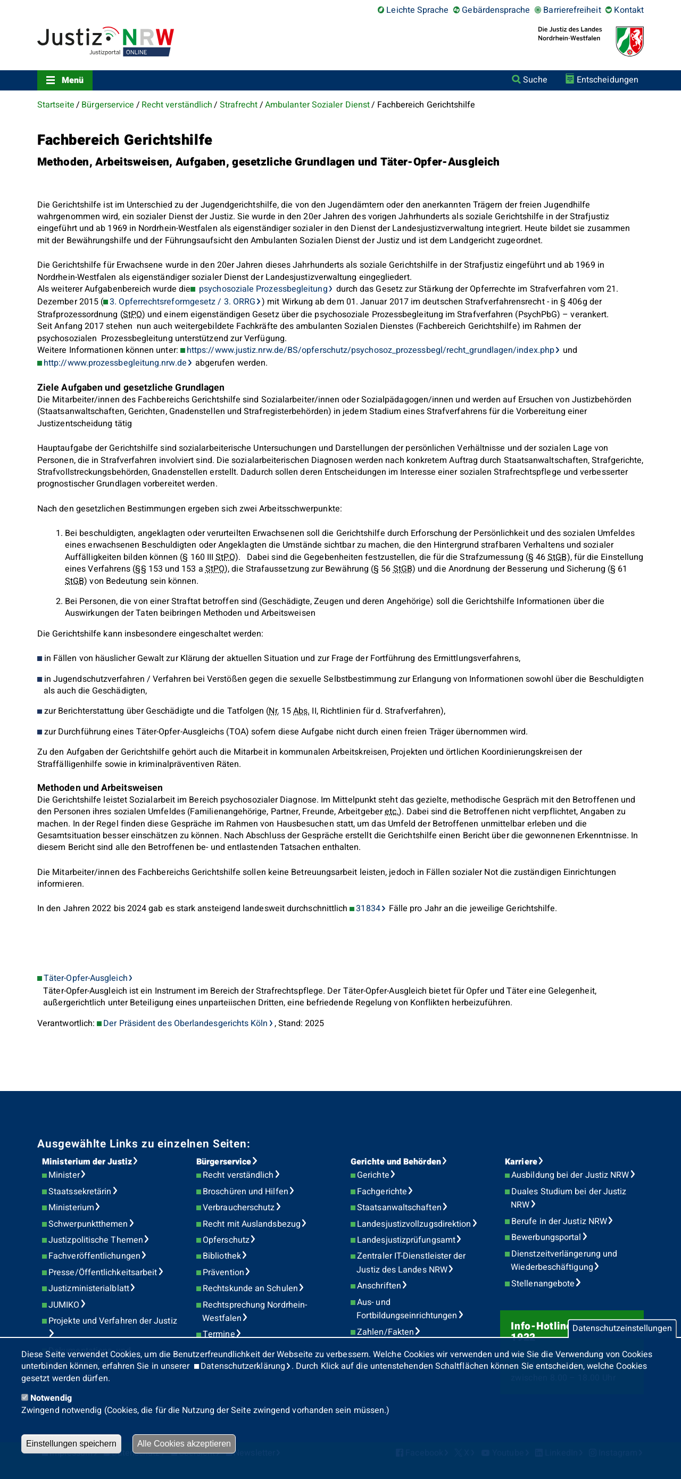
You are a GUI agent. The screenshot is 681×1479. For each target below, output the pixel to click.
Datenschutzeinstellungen (622, 1329)
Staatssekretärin (79, 1191)
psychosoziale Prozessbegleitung (262, 289)
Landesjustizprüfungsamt (406, 1240)
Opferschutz (226, 1240)
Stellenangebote (543, 1283)
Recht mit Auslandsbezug (252, 1224)
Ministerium (71, 1207)
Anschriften (379, 1285)
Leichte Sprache (417, 10)
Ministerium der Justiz (87, 1161)
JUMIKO (63, 1305)
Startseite (55, 105)
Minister (64, 1175)
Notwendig (51, 1398)
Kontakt (629, 10)
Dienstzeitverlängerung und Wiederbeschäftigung (564, 1260)
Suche (535, 79)
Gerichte (373, 1175)
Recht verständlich (177, 105)
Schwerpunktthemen (88, 1224)
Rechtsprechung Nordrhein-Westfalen (254, 1312)
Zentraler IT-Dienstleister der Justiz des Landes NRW (411, 1263)
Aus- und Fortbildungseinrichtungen (406, 1309)
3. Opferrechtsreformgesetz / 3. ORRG (182, 302)
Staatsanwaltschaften (399, 1207)
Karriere (521, 1161)
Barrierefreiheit (572, 10)
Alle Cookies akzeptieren (184, 1443)
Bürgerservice (107, 105)
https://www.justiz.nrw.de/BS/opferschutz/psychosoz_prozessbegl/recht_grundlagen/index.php (370, 350)
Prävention (223, 1272)
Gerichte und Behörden (396, 1161)
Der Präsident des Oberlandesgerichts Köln (185, 1023)
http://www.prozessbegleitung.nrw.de (115, 363)
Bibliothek (222, 1256)
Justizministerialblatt (88, 1288)
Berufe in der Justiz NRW (559, 1221)
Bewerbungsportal (546, 1237)
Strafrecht (239, 105)
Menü (73, 80)
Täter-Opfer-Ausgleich (86, 978)
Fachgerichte (382, 1191)
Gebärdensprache (496, 10)
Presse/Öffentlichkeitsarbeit (102, 1272)
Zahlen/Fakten (385, 1332)
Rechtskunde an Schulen (250, 1288)
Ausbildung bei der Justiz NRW (570, 1175)
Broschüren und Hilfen (245, 1191)
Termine (219, 1334)
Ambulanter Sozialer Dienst (317, 105)
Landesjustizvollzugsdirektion (414, 1224)
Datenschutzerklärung (243, 1366)
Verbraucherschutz (239, 1207)
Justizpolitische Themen (95, 1240)
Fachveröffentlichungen (94, 1256)
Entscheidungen (607, 79)
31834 (368, 908)
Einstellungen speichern (71, 1443)
